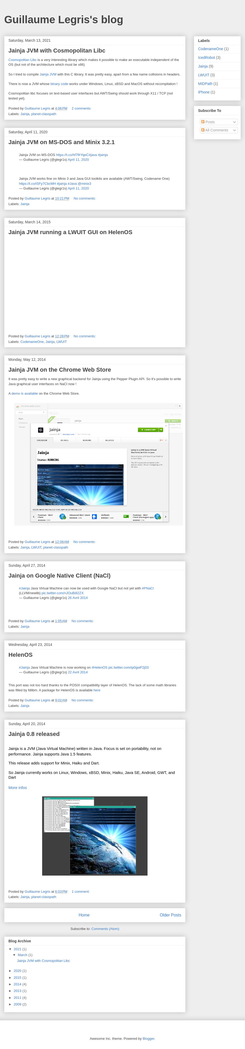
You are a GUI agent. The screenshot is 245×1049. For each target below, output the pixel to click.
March (23, 955)
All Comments (214, 130)
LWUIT (61, 342)
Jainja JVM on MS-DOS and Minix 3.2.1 (61, 142)
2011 (18, 998)
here (97, 690)
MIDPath (205, 84)
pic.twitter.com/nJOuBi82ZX (63, 593)
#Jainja (24, 588)
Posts (208, 122)
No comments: (85, 198)
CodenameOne (32, 342)
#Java (72, 184)
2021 (18, 949)
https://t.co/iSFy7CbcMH (37, 184)
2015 (18, 978)
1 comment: (81, 892)
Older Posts (170, 915)
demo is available (25, 393)
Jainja (25, 114)
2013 (18, 991)
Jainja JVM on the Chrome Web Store (59, 369)
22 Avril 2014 (78, 672)
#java (93, 155)
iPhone (204, 92)
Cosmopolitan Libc (22, 60)
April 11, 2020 (78, 160)
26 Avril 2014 (78, 598)
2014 (18, 984)
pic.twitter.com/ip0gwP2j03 (128, 667)
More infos (17, 787)
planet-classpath (43, 114)
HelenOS (20, 654)
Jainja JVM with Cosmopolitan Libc (56, 50)
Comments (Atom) (105, 929)
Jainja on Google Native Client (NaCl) (59, 575)
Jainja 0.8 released (34, 734)
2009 (18, 1004)
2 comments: (82, 108)
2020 (18, 971)
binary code (59, 84)
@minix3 (84, 184)
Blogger (148, 1039)
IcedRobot (206, 57)
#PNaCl (148, 588)
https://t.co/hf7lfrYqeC (72, 155)
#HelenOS (99, 667)
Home (84, 915)
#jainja (103, 155)
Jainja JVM (48, 74)
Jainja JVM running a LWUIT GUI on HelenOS (70, 232)
